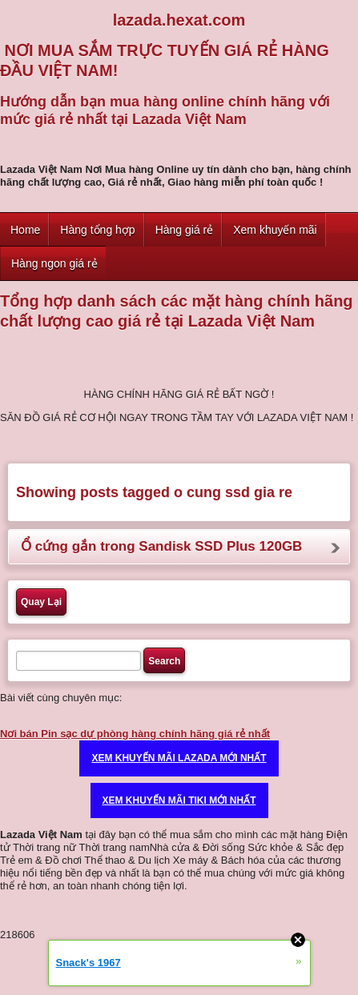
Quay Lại (41, 602)
